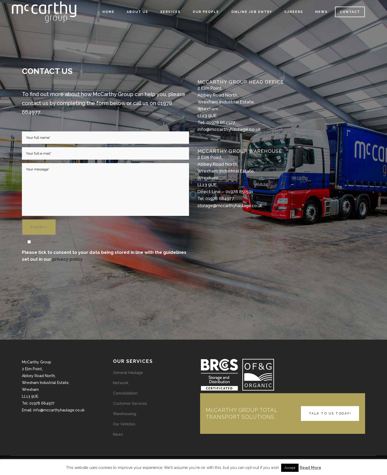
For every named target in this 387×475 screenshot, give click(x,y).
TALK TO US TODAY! (330, 413)
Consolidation (125, 393)
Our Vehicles (124, 424)
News (118, 434)
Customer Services (130, 403)
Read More (310, 467)
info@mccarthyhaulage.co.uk (229, 129)
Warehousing (124, 414)
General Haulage (128, 372)
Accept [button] (289, 468)
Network (120, 383)
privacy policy (67, 259)
